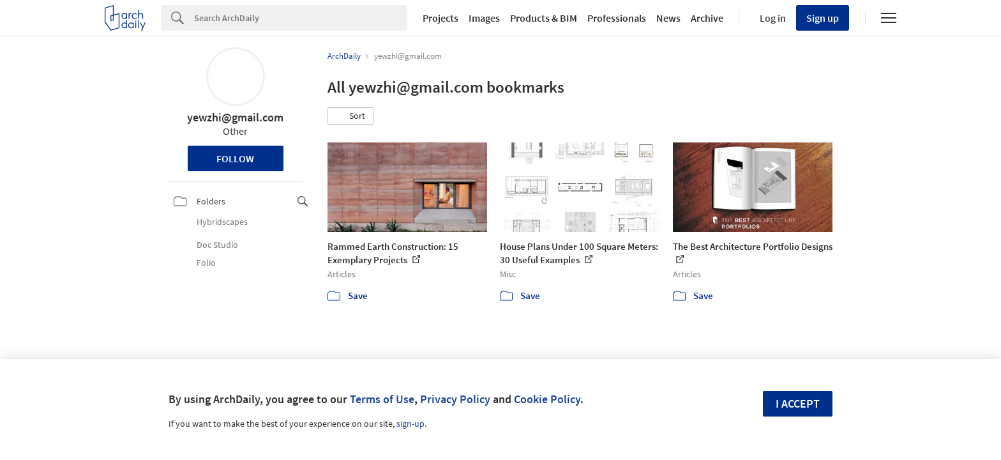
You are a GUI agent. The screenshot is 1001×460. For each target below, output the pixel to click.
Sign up (822, 18)
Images (484, 18)
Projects (440, 18)
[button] (350, 116)
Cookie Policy (547, 399)
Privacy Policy (455, 399)
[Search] (300, 18)
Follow (235, 158)
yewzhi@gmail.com (235, 117)
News (668, 18)
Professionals (616, 18)
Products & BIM (543, 18)
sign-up (410, 423)
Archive (707, 18)
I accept (798, 403)
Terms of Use (382, 399)
